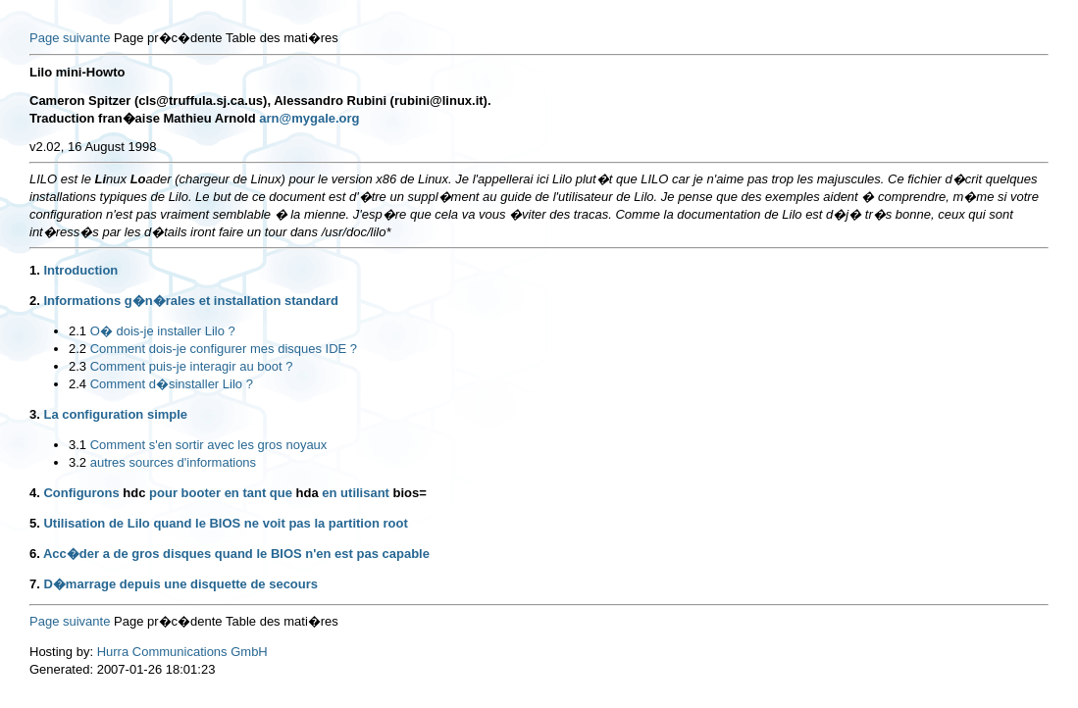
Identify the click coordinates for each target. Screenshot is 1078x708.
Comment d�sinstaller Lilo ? (171, 384)
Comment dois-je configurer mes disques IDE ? (223, 348)
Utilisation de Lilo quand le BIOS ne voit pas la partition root (225, 523)
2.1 (77, 331)
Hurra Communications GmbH (182, 651)
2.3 (77, 366)
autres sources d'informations (173, 462)
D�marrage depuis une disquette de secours (180, 584)
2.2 (77, 348)
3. (34, 414)
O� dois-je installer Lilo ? (162, 331)
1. (34, 270)
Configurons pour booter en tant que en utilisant (234, 492)
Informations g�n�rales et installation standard (190, 300)
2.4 (77, 384)
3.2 (77, 462)
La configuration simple (115, 414)
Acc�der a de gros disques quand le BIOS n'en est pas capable (236, 553)
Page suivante (69, 37)
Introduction (80, 270)
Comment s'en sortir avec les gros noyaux (209, 444)
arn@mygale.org (309, 118)
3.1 (77, 444)
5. (34, 523)
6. (34, 553)
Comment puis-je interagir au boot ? (191, 366)
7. (34, 584)
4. (34, 492)
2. (34, 300)
